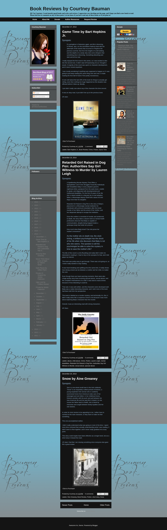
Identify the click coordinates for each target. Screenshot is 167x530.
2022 (36, 208)
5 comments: (89, 358)
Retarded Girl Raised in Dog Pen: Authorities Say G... (42, 247)
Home (34, 19)
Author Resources (72, 19)
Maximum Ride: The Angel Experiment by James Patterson (125, 47)
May (38, 312)
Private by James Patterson (42, 288)
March (38, 319)
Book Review (83, 149)
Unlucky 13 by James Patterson (131, 89)
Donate (57, 19)
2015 (36, 231)
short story (95, 497)
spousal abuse (90, 366)
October (39, 296)
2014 (36, 234)
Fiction (96, 149)
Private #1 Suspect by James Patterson (41, 276)
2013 (36, 329)
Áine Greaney (72, 497)
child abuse (76, 361)
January (39, 325)
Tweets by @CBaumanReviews (39, 106)
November (40, 293)
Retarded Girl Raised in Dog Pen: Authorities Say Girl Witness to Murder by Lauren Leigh (84, 168)
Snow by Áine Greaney (80, 378)
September (40, 300)
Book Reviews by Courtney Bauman (70, 8)
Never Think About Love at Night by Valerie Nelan (42, 262)
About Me (46, 19)
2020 (36, 215)
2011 (36, 336)
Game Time (103, 149)
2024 (36, 202)
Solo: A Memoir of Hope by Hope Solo (130, 114)
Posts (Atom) (90, 511)
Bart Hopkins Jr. (73, 149)
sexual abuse (79, 366)
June (38, 309)
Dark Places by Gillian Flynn (41, 269)
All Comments (39, 96)
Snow (102, 497)
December (40, 237)
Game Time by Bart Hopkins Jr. (42, 240)
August (39, 303)
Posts (36, 93)
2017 (36, 224)
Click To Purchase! (69, 141)
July (38, 306)
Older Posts (105, 505)
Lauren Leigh (95, 361)
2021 (36, 212)
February (39, 322)
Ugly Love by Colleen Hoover (42, 283)
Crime (91, 149)
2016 (36, 228)
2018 (36, 221)
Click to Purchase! (69, 488)
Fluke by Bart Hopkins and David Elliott (130, 67)
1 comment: (89, 146)
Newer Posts (67, 505)
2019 (36, 218)
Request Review (90, 19)
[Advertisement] (43, 124)
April (38, 316)
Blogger (95, 525)
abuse (70, 361)
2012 (36, 332)
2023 (36, 205)
